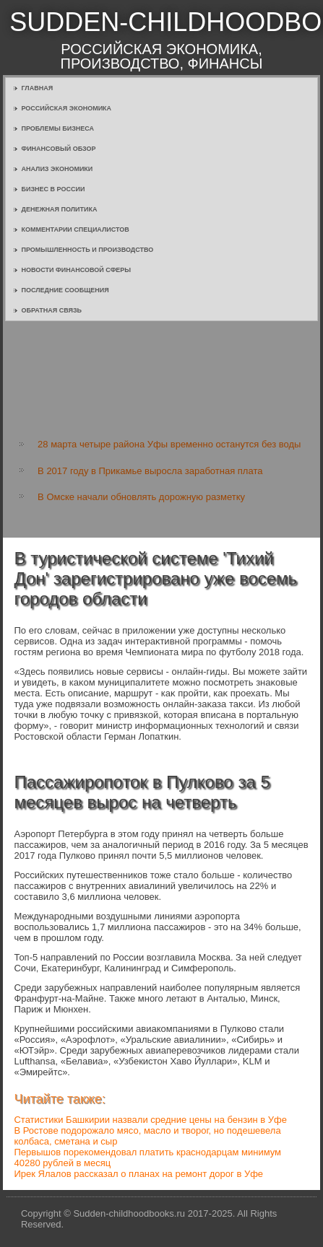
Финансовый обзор (58, 148)
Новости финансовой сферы (76, 270)
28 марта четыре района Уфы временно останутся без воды (169, 444)
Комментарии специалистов (75, 229)
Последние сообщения (64, 290)
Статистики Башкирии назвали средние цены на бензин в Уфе (150, 1119)
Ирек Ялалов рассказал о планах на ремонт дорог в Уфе (138, 1173)
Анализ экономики (56, 168)
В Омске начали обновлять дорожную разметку (141, 496)
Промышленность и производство (87, 249)
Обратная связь (51, 310)
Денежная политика (59, 209)
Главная (37, 88)
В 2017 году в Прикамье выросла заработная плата (150, 470)
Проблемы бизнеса (57, 128)
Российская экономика (66, 108)
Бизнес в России (53, 189)
